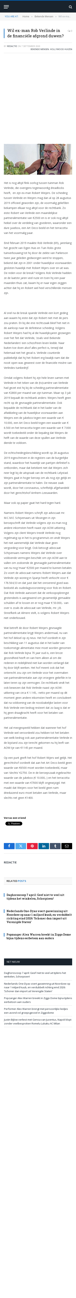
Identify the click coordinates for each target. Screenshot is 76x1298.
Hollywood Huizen (61, 49)
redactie (12, 46)
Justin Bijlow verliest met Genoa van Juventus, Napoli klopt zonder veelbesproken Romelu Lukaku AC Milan (37, 1021)
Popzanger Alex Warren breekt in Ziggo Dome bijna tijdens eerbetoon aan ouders (39, 936)
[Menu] (6, 7)
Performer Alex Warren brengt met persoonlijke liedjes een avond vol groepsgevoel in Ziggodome (36, 1010)
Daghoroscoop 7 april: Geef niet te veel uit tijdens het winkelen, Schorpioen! (35, 896)
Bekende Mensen (40, 49)
